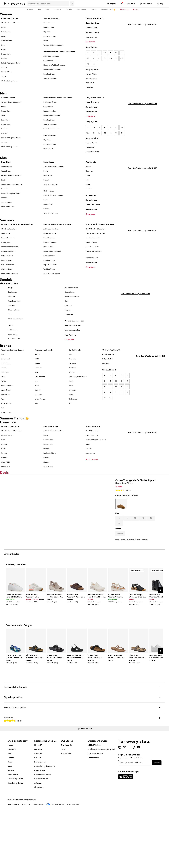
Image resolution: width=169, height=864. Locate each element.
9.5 (110, 58)
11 (88, 64)
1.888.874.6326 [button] (94, 796)
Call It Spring (6, 365)
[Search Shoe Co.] (48, 4)
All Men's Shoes (8, 97)
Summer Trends (93, 32)
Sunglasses (69, 316)
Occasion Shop (92, 23)
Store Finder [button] (66, 804)
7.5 (88, 58)
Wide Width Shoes (8, 207)
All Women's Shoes (9, 18)
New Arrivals (91, 37)
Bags (10, 289)
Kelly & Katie (107, 361)
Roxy (3, 401)
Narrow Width (91, 74)
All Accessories (71, 289)
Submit (156, 813)
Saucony (38, 392)
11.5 (99, 133)
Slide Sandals (48, 149)
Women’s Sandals (51, 18)
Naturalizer (5, 396)
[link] (15, 649)
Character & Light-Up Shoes (12, 184)
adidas (88, 167)
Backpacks (12, 294)
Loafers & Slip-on (49, 455)
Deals (135, 10)
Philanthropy (40, 812)
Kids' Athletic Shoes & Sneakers (100, 224)
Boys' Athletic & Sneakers (95, 229)
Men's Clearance (50, 428)
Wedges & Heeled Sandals (53, 45)
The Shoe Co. (66, 796)
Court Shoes (48, 61)
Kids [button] (47, 10)
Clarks (3, 370)
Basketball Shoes (49, 102)
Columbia (72, 361)
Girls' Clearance (92, 437)
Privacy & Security (13, 855)
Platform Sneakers (8, 251)
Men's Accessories (73, 327)
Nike (87, 180)
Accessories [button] (81, 10)
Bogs (70, 356)
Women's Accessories (74, 323)
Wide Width (90, 83)
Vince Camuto (6, 414)
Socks (10, 327)
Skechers (89, 189)
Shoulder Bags (13, 312)
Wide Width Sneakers (51, 129)
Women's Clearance (10, 428)
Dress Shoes (5, 120)
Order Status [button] (93, 808)
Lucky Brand (5, 392)
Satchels (11, 307)
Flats (3, 45)
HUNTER (72, 374)
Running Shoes (49, 74)
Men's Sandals (49, 135)
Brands (11, 821)
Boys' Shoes (48, 162)
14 (116, 133)
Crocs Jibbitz (70, 294)
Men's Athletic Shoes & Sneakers (57, 97)
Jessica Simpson (7, 388)
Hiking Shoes (6, 54)
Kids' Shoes (6, 162)
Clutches (11, 298)
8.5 (99, 58)
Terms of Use (26, 855)
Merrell (71, 388)
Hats (66, 303)
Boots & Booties (7, 437)
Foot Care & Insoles (72, 298)
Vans (36, 405)
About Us (38, 804)
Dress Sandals (48, 27)
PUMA (88, 184)
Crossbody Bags (14, 303)
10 (116, 58)
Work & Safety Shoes (9, 81)
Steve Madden (6, 405)
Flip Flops (46, 32)
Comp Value (39, 821)
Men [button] (39, 10)
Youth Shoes (6, 171)
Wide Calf (89, 87)
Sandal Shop (91, 28)
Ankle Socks (12, 332)
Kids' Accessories (72, 332)
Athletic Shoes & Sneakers (11, 23)
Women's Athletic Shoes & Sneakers (59, 52)
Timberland (73, 401)
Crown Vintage (108, 356)
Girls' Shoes (48, 191)
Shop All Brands (109, 372)
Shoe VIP (38, 796)
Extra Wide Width (92, 152)
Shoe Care (68, 307)
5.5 (105, 53)
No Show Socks (14, 341)
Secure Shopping (38, 855)
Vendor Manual (41, 829)
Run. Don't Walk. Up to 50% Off (142, 71)
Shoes (10, 796)
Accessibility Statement (45, 817)
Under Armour (40, 401)
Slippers (4, 76)
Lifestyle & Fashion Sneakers (54, 65)
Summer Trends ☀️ (108, 10)
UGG (70, 405)
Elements (72, 365)
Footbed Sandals (49, 36)
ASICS (37, 361)
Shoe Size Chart (93, 205)
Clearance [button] (124, 10)
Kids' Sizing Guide (15, 829)
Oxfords (4, 133)
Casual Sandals (49, 23)
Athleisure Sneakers (51, 56)
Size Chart (38, 838)
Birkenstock (5, 361)
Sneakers (11, 800)
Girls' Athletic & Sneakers (95, 233)
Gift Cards (38, 800)
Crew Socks (12, 336)
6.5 (116, 53)
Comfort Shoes (7, 41)
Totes (10, 316)
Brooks (37, 365)
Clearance (90, 42)
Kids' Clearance (93, 428)
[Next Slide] (160, 641)
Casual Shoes (6, 32)
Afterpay (38, 833)
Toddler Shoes (6, 167)
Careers (37, 808)
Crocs (88, 176)
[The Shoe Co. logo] (14, 3)
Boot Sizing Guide (15, 833)
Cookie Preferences (73, 855)
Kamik (71, 383)
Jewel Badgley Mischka (77, 379)
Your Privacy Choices (55, 855)
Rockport (72, 392)
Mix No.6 (105, 365)
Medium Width (91, 78)
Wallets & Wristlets (15, 321)
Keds (36, 374)
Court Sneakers (49, 238)
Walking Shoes (6, 269)
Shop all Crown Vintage (124, 496)
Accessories (91, 195)
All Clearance (92, 461)
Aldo (2, 356)
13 (110, 133)
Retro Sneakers (7, 256)
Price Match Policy (42, 825)
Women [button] (30, 10)
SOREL (71, 396)
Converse (89, 171)
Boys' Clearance (92, 433)
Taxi (2, 410)
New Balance (40, 379)
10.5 (121, 58)
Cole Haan (5, 374)
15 (122, 133)
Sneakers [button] (57, 10)
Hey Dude (72, 370)
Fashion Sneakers (49, 111)
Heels (3, 50)
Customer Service (95, 804)
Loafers (4, 59)
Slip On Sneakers (92, 247)
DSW (63, 800)
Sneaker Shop (92, 258)
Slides (45, 41)
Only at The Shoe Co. (95, 18)
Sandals (69, 10)
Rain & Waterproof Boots (10, 63)
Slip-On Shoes (6, 72)
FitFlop (3, 383)
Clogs (3, 36)
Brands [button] (93, 10)
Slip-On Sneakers (50, 78)
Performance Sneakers (52, 70)
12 (93, 64)
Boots (3, 27)
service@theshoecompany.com (101, 800)
